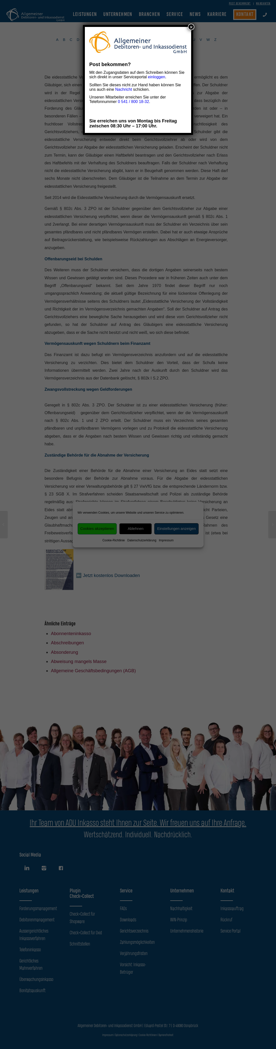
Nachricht (123, 89)
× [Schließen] (191, 27)
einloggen (156, 77)
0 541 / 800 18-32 (133, 101)
